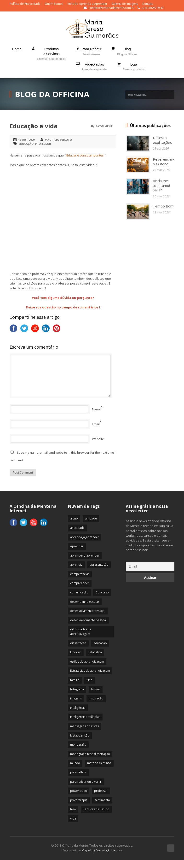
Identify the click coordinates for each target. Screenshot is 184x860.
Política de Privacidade (25, 4)
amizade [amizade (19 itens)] (91, 518)
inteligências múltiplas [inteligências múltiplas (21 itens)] (85, 717)
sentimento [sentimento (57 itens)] (102, 800)
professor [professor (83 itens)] (101, 791)
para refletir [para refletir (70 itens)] (78, 772)
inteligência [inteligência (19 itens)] (78, 708)
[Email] (150, 566)
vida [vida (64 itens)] (73, 818)
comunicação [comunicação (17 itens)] (79, 592)
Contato (147, 4)
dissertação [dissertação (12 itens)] (78, 643)
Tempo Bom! (163, 206)
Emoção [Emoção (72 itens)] (75, 652)
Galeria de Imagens (125, 4)
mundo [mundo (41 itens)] (75, 763)
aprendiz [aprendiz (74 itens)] (76, 565)
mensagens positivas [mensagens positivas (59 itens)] (84, 726)
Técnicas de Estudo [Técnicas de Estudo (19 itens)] (96, 809)
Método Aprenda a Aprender (87, 4)
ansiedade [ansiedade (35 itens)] (77, 528)
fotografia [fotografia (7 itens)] (77, 689)
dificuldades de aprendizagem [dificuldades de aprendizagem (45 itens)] (80, 631)
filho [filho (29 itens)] (89, 680)
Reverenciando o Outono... (165, 161)
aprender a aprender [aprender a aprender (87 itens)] (84, 555)
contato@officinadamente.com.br (112, 8)
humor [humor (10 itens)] (95, 689)
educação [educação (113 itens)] (100, 643)
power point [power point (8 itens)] (78, 791)
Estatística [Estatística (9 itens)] (95, 652)
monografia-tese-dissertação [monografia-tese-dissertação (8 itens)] (90, 754)
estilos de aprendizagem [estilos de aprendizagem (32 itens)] (87, 661)
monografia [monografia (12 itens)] (78, 745)
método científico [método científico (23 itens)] (99, 763)
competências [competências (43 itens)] (79, 574)
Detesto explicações (162, 140)
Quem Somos (54, 4)
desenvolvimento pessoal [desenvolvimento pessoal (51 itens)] (87, 611)
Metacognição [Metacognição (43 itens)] (79, 735)
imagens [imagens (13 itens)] (76, 698)
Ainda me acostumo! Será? (161, 185)
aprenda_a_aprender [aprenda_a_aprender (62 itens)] (84, 537)
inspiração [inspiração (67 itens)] (96, 698)
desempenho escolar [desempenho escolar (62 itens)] (84, 602)
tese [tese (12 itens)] (73, 809)
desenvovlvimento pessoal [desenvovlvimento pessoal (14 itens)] (88, 620)
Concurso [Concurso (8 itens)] (102, 592)
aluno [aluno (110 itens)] (74, 518)
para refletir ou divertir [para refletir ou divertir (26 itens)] (85, 782)
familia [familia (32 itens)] (74, 680)
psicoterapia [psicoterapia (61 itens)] (78, 800)
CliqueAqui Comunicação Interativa (102, 850)
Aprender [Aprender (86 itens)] (76, 546)
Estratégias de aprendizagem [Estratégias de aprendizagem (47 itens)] (90, 671)
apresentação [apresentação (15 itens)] (99, 565)
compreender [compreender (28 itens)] (79, 583)
